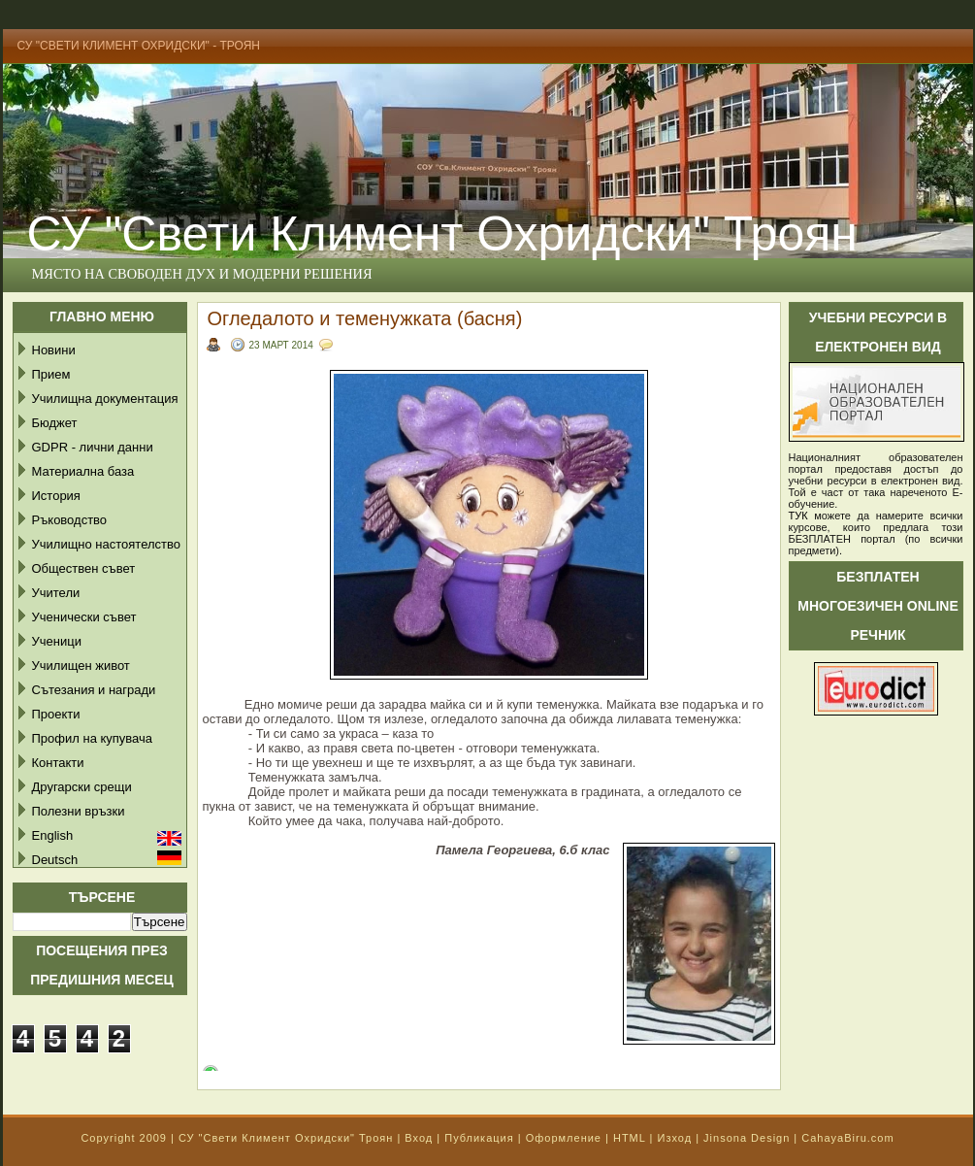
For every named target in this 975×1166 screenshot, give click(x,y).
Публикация (478, 1138)
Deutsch (55, 859)
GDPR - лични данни (92, 447)
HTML (629, 1138)
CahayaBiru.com (847, 1138)
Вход (419, 1138)
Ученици (56, 641)
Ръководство (70, 520)
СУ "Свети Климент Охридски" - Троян (139, 45)
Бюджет (55, 423)
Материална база (83, 471)
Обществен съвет (84, 568)
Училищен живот (81, 665)
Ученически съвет (84, 617)
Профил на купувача (92, 738)
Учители (56, 592)
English (53, 835)
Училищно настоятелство (106, 544)
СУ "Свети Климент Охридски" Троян (286, 1138)
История (56, 495)
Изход (674, 1138)
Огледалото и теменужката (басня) (365, 318)
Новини (54, 350)
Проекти (56, 714)
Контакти (58, 762)
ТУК (798, 515)
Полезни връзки (78, 811)
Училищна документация (105, 398)
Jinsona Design (746, 1138)
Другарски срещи (82, 787)
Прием (51, 374)
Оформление (563, 1138)
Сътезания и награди (94, 690)
